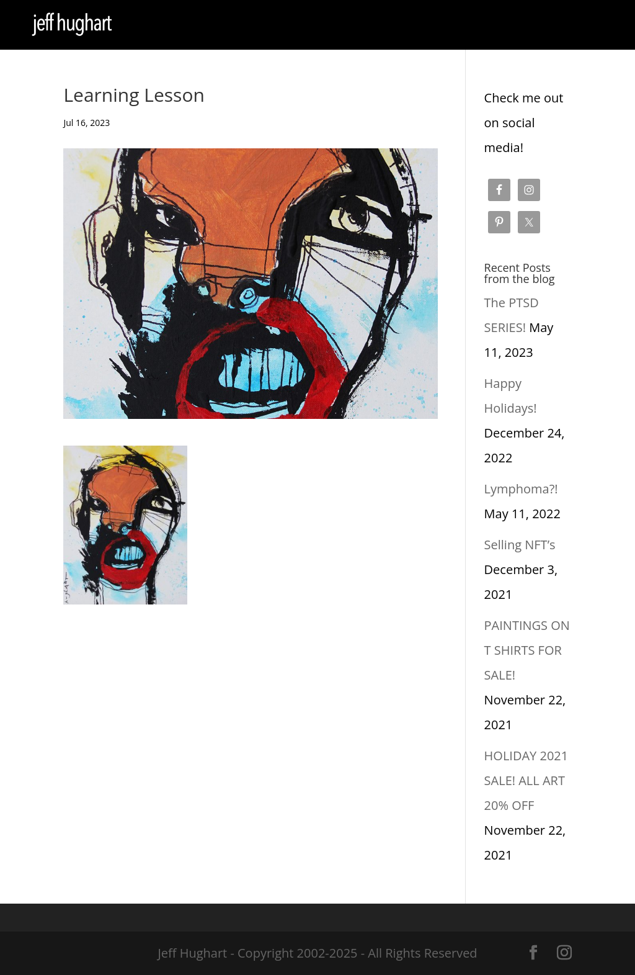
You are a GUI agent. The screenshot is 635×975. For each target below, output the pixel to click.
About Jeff (259, 25)
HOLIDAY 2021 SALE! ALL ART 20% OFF (526, 780)
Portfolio (203, 25)
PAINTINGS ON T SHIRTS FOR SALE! (527, 650)
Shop (145, 25)
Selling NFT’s (520, 544)
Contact (313, 25)
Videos (424, 25)
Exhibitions (370, 25)
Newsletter (477, 25)
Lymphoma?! (521, 488)
